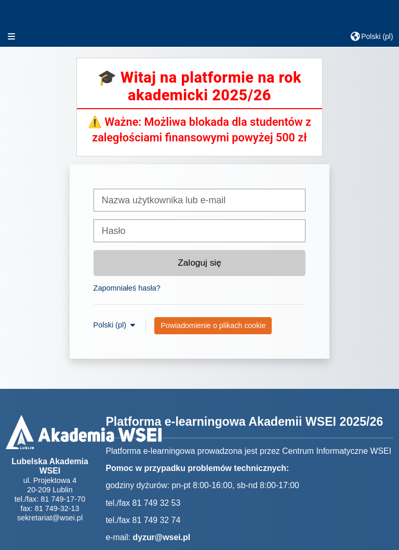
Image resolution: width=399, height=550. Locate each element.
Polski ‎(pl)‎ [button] (111, 325)
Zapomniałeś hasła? (127, 288)
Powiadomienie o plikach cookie (213, 325)
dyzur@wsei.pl (161, 537)
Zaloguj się (199, 262)
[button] (372, 36)
